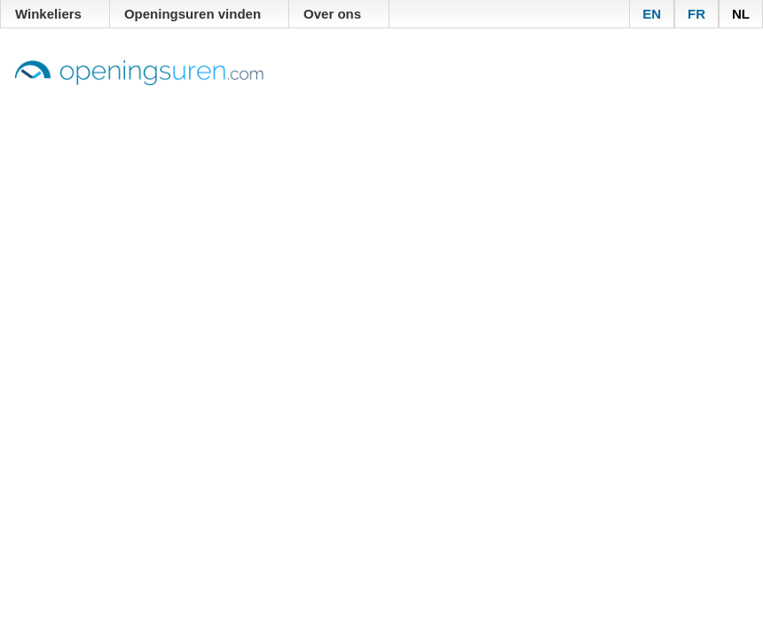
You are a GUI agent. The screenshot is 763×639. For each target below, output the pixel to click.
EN (651, 13)
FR (696, 13)
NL (741, 13)
